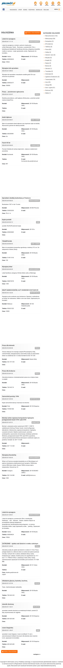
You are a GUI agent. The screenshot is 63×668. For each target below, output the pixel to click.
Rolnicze (36, 607)
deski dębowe (7, 117)
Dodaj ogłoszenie (32, 33)
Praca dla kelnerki (8, 345)
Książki (48, 60)
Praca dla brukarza (8, 371)
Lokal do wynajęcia (8, 39)
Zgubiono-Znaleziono (52, 76)
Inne (38, 222)
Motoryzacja (34, 293)
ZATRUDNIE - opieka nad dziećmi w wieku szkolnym (20, 543)
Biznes (25, 9)
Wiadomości (13, 9)
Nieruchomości (34, 41)
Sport (20, 9)
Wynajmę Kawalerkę (9, 455)
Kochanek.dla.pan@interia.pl (29, 161)
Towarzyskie (35, 145)
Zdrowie (48, 68)
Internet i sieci (50, 55)
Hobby (48, 52)
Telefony (48, 46)
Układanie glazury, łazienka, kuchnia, (15, 581)
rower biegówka (7, 628)
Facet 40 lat (6, 143)
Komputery (35, 422)
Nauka (48, 63)
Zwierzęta (49, 74)
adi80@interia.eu (31, 475)
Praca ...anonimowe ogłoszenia (13, 92)
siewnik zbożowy (8, 604)
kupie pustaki (6, 219)
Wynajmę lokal (7, 267)
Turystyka (49, 71)
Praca (37, 94)
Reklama (46, 9)
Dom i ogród (35, 120)
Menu (57, 9)
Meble (48, 93)
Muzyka (48, 57)
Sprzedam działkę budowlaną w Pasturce (16, 198)
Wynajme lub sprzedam (10, 68)
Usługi (37, 583)
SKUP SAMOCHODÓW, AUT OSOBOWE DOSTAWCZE (20, 290)
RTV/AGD (49, 44)
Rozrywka (31, 9)
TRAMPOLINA (7, 241)
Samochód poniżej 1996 (10, 396)
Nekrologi (39, 9)
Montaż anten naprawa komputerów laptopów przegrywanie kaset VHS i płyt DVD (18, 419)
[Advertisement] (31, 21)
